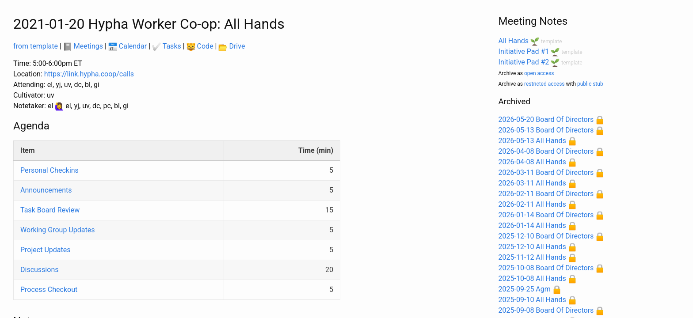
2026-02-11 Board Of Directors (546, 193)
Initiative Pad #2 (524, 62)
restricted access (544, 84)
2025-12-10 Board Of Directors (546, 236)
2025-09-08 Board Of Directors (546, 310)
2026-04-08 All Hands (532, 162)
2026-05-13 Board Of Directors (546, 130)
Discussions (39, 269)
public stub (590, 84)
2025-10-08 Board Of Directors (546, 268)
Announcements (46, 190)
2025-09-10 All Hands (532, 299)
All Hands (514, 41)
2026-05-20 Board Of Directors (546, 119)
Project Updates (45, 250)
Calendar (127, 46)
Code (200, 46)
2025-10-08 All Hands (532, 278)
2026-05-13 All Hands (532, 140)
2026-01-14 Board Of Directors (546, 215)
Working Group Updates (57, 230)
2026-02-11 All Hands (532, 204)
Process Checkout (48, 289)
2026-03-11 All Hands (532, 183)
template (551, 41)
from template (35, 46)
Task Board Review (50, 210)
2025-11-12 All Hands (532, 257)
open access (539, 73)
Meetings (83, 46)
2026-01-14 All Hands (532, 225)
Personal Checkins (49, 170)
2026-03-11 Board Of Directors (546, 172)
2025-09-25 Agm (525, 289)
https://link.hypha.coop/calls (89, 74)
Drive (231, 46)
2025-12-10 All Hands (532, 246)
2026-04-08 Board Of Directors (546, 151)
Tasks (166, 46)
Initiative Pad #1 (524, 51)
